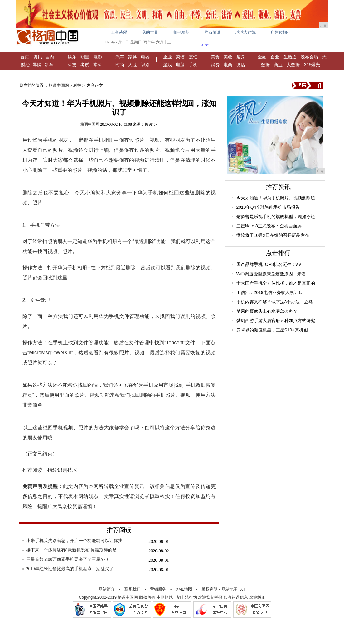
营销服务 (158, 589)
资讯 (37, 56)
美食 (215, 56)
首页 (24, 56)
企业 (167, 56)
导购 (37, 64)
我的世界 (150, 32)
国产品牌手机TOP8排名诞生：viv (268, 264)
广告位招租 (281, 32)
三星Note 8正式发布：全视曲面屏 (269, 225)
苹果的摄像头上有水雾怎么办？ (267, 311)
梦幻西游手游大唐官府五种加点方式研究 (275, 320)
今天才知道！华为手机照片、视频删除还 (275, 197)
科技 (72, 64)
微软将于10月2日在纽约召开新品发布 (272, 235)
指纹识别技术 (62, 470)
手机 (193, 64)
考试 (84, 64)
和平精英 (181, 32)
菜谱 (180, 56)
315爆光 (312, 64)
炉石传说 (212, 32)
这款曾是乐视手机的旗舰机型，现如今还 (275, 216)
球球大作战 (245, 32)
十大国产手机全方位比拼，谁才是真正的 (275, 283)
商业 (278, 64)
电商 (228, 64)
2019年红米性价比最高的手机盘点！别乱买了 (70, 568)
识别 (145, 64)
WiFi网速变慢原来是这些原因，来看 (271, 273)
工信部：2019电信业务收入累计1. (269, 292)
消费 (215, 64)
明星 (84, 56)
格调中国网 (59, 85)
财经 (25, 64)
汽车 (119, 56)
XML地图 (184, 589)
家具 (132, 56)
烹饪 (193, 56)
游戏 (167, 64)
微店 (240, 64)
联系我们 (132, 589)
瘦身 (240, 56)
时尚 (119, 64)
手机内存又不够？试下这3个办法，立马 (274, 301)
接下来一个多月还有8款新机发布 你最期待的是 (71, 550)
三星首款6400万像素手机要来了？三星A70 (67, 559)
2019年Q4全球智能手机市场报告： (270, 207)
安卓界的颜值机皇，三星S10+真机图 (272, 329)
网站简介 (107, 589)
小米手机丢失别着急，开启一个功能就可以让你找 (74, 540)
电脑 (180, 64)
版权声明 (209, 589)
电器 (145, 56)
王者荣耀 (119, 32)
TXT (241, 589)
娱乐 (72, 56)
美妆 (228, 56)
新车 (49, 64)
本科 (97, 64)
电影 (97, 56)
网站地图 (229, 589)
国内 (49, 56)
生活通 (290, 56)
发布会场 (309, 56)
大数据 (293, 64)
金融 (262, 56)
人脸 (132, 64)
